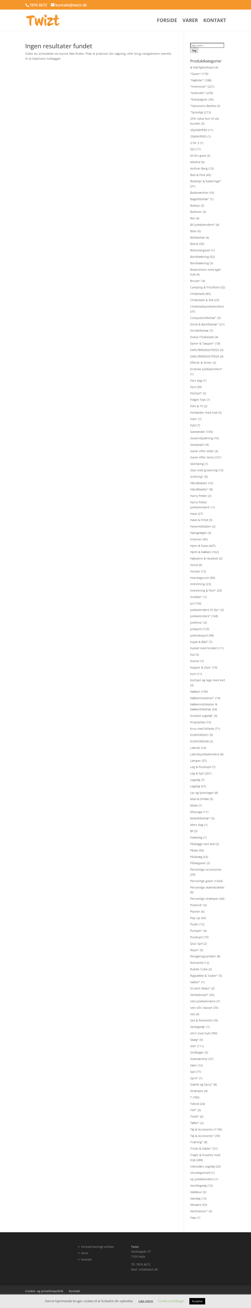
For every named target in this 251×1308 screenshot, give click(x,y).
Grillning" (197, 477)
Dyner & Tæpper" (202, 343)
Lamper (195, 761)
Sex (192, 1014)
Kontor (195, 661)
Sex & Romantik (201, 1020)
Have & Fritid (199, 520)
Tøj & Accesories (201, 1129)
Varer (190, 21)
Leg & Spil (197, 773)
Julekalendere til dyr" (205, 610)
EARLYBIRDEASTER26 (204, 356)
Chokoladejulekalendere (207, 306)
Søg (194, 50)
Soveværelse (198, 1059)
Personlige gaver (201, 881)
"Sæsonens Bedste (203, 106)
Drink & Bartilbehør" (204, 324)
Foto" (193, 419)
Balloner (196, 212)
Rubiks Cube (199, 969)
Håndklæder (198, 483)
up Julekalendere (202, 1179)
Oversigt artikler (103, 1247)
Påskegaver (198, 863)
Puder (194, 924)
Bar (192, 218)
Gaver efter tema (202, 457)
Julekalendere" (200, 616)
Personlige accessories (206, 869)
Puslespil (196, 937)
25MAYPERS (198, 136)
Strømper (196, 1091)
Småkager (197, 1052)
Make (194, 805)
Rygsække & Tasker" (204, 976)
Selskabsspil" (199, 995)
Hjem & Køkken (200, 552)
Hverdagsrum (199, 578)
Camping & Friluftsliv (204, 287)
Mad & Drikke (199, 799)
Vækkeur (196, 1192)
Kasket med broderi (204, 648)
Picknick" (196, 905)
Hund (194, 565)
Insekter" (196, 597)
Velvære (195, 1205)
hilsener (196, 539)
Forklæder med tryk (203, 412)
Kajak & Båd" (199, 642)
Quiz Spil (196, 944)
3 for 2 (194, 143)
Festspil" (196, 393)
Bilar (193, 231)
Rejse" (194, 950)
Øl (191, 831)
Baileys (195, 205)
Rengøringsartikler (203, 956)
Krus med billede (202, 729)
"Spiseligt (196, 112)
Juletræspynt (199, 635)
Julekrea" (196, 622)
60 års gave (198, 156)
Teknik (194, 1104)
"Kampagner (199, 99)
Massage (196, 812)
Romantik (196, 963)
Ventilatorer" (199, 1211)
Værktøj (195, 1198)
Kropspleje (197, 722)
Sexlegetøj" (198, 1027)
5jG (192, 149)
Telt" (193, 1110)
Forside (167, 21)
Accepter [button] (197, 1301)
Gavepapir (197, 445)
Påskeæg (196, 857)
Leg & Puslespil (200, 767)
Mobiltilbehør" (200, 818)
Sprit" (194, 1078)
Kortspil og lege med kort (207, 680)
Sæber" (195, 982)
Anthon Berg (199, 168)
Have (193, 514)
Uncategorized (200, 1173)
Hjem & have (199, 546)
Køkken (195, 692)
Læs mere (146, 1301)
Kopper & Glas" (200, 667)
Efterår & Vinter (201, 363)
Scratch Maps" (200, 988)
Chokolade (197, 294)
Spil (192, 1072)
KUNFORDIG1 (199, 735)
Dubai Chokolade (202, 337)
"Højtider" (197, 80)
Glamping (197, 464)
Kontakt (214, 21)
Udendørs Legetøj (202, 1166)
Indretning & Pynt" (203, 590)
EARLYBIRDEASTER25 (204, 350)
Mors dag (196, 825)
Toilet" (194, 1116)
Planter (195, 911)
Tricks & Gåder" (201, 1148)
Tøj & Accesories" (202, 1136)
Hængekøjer (198, 533)
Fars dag (196, 380)
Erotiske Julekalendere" (206, 369)
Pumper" (196, 931)
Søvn (193, 1065)
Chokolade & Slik (201, 300)
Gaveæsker (197, 432)
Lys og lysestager (202, 793)
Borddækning (199, 257)
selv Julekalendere (203, 1001)
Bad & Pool (197, 175)
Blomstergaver (200, 250)
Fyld (193, 425)
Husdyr (195, 571)
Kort (193, 674)
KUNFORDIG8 (199, 741)
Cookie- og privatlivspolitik (44, 1291)
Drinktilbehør (199, 331)
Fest (193, 387)
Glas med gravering (203, 470)
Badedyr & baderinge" (205, 181)
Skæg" (194, 1040)
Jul (192, 603)
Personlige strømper (204, 899)
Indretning (197, 584)
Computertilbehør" (203, 318)
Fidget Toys (198, 400)
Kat (192, 654)
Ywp (193, 1218)
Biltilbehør (197, 238)
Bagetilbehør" (199, 199)
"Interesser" (198, 86)
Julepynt (196, 629)
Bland (194, 244)
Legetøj (195, 780)
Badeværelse (199, 193)
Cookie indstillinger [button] (171, 1301)
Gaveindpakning (201, 438)
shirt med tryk (200, 1033)
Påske (194, 850)
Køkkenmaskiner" (202, 698)
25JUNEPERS (198, 130)
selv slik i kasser (201, 1008)
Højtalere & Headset (204, 558)
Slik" (193, 1046)
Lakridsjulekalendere (204, 754)
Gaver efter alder (202, 451)
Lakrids (195, 748)
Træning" (196, 1142)
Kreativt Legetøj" (201, 716)
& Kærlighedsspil (202, 67)
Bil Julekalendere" (202, 225)
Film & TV (196, 406)
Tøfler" (194, 1123)
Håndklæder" (199, 489)
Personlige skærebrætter (207, 887)
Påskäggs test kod (202, 844)
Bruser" (195, 281)
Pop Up (195, 918)
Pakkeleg (196, 837)
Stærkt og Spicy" (201, 1084)
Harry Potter (198, 496)
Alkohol (195, 162)
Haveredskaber (200, 526)
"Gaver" (195, 74)
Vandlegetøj (198, 1186)
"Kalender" (197, 93)
